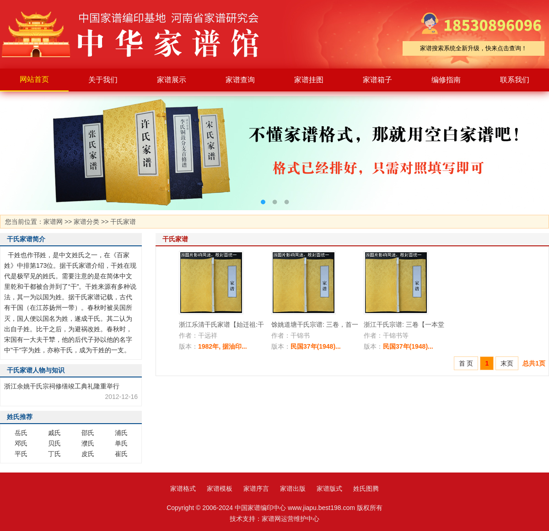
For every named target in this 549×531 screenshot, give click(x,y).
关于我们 (103, 80)
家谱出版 (293, 488)
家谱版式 (329, 488)
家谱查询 (240, 80)
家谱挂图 (308, 80)
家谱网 (53, 221)
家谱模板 (219, 488)
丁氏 (54, 453)
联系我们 (514, 80)
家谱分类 (86, 221)
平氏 (21, 453)
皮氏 (87, 453)
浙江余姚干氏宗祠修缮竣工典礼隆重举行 (61, 386)
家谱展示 (171, 80)
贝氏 (54, 443)
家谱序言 (256, 488)
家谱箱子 (377, 80)
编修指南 (446, 80)
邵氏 (87, 432)
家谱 (137, 34)
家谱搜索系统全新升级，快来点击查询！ (473, 48)
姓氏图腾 (366, 488)
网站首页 (34, 79)
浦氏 (121, 432)
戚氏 (54, 432)
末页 (507, 363)
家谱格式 (183, 488)
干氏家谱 (123, 221)
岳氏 (21, 432)
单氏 (121, 443)
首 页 (466, 363)
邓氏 (21, 443)
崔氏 (121, 453)
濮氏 (87, 443)
